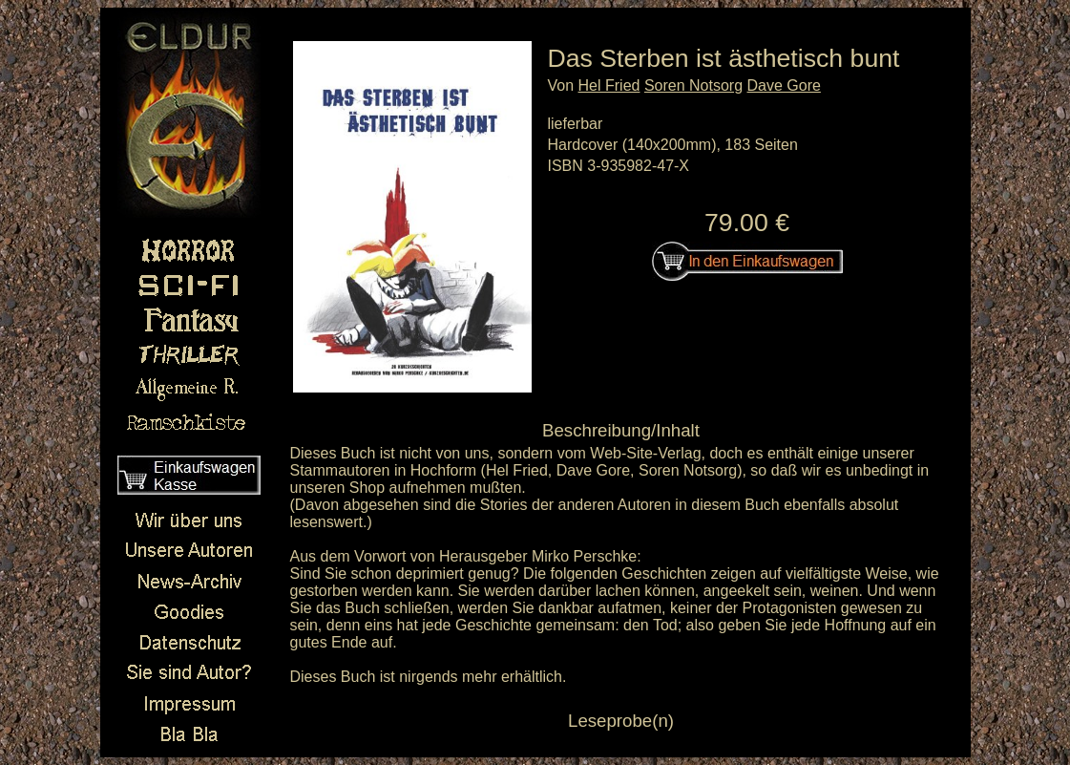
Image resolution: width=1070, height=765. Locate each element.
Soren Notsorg (693, 85)
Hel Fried (609, 85)
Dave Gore (784, 85)
